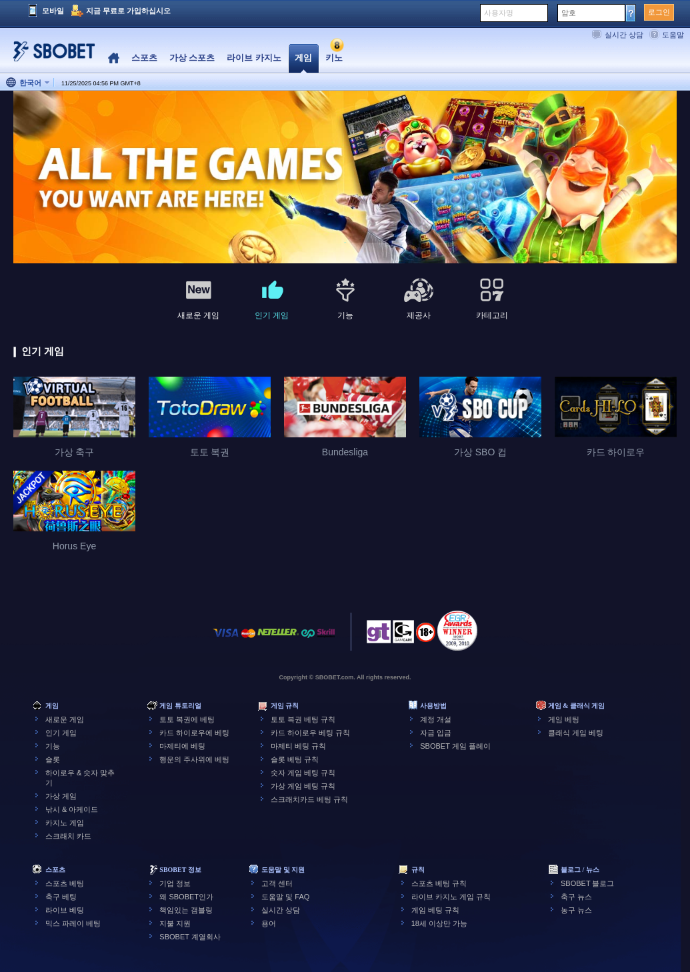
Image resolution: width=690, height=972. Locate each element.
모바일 (53, 11)
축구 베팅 (61, 897)
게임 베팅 (563, 719)
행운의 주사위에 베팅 (194, 759)
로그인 (659, 12)
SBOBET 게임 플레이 (455, 746)
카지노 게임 (64, 823)
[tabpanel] (345, 178)
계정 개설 (435, 719)
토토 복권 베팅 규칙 (303, 719)
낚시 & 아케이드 (71, 809)
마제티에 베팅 (182, 746)
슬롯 (52, 759)
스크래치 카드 (68, 836)
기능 (52, 746)
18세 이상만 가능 (439, 923)
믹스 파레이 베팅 (73, 923)
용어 (268, 923)
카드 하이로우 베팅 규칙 (310, 733)
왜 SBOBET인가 (186, 897)
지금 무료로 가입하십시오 (128, 11)
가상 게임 (61, 796)
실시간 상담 (624, 35)
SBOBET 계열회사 (189, 937)
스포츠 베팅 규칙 (439, 883)
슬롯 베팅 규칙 (295, 759)
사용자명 (498, 13)
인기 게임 (61, 733)
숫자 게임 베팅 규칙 (303, 773)
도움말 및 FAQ (285, 897)
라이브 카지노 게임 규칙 (451, 897)
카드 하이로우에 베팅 (194, 733)
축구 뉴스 (576, 897)
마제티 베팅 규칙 (298, 746)
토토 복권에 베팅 (187, 719)
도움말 (673, 35)
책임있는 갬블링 (186, 910)
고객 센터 (277, 883)
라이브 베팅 (64, 910)
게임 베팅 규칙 (435, 910)
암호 (568, 13)
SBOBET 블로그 (587, 883)
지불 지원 (175, 923)
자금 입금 (435, 733)
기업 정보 (175, 883)
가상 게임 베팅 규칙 (303, 786)
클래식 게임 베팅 (575, 733)
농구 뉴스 (576, 910)
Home (113, 58)
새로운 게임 (64, 719)
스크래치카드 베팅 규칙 (309, 799)
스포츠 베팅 (64, 883)
